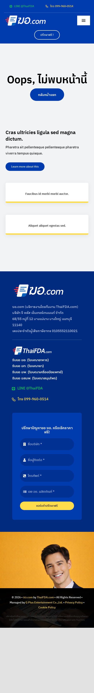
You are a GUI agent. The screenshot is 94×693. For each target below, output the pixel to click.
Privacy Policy (74, 602)
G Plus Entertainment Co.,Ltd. (44, 602)
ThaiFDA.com (45, 597)
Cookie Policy (47, 607)
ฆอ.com (28, 597)
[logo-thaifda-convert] (32, 347)
